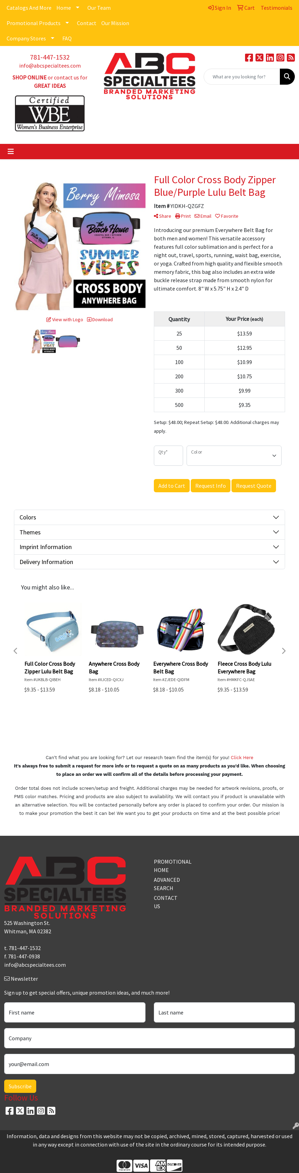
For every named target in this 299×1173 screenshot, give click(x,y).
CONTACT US (166, 902)
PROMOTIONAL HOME (168, 865)
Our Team (99, 7)
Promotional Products (34, 23)
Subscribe (20, 1086)
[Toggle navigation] (10, 151)
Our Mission (115, 23)
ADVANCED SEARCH (167, 884)
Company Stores (26, 38)
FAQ (67, 38)
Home (63, 7)
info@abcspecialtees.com (50, 65)
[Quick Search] (242, 77)
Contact (86, 23)
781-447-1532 (50, 57)
